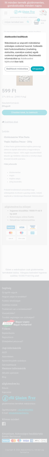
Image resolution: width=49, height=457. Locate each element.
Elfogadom (38, 69)
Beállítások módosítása (17, 69)
